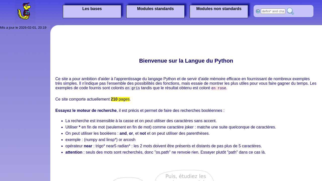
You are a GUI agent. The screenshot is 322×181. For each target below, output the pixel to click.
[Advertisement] (146, 41)
